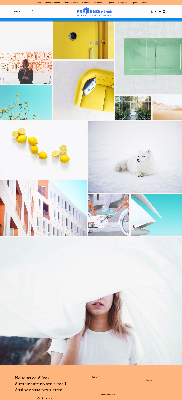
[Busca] (19, 11)
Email (94, 377)
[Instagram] (151, 11)
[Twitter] (160, 11)
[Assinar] (149, 380)
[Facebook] (156, 11)
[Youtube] (164, 11)
